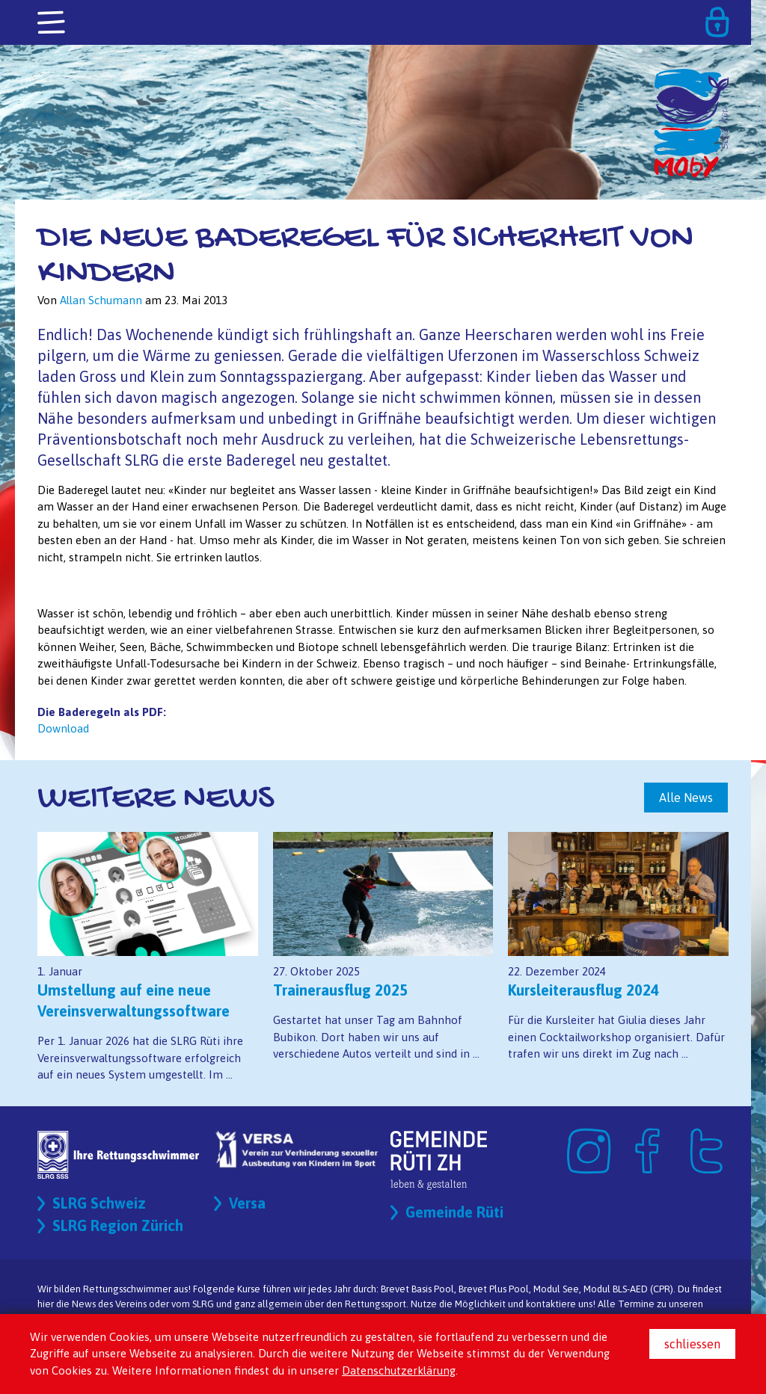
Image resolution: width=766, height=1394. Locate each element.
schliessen (692, 1344)
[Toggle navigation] (52, 23)
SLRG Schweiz (99, 1203)
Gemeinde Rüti (454, 1212)
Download (63, 728)
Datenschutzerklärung (399, 1370)
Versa (247, 1203)
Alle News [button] (686, 797)
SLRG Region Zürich (117, 1225)
